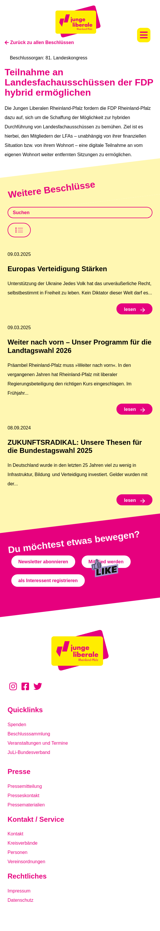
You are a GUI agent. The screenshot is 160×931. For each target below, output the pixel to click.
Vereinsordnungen (26, 861)
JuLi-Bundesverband (29, 752)
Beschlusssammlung (29, 733)
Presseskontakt (23, 795)
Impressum (19, 890)
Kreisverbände (22, 843)
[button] (143, 35)
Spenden (17, 724)
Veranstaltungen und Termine (38, 743)
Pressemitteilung (25, 786)
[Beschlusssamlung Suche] (80, 212)
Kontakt (15, 833)
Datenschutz (20, 900)
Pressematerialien (26, 804)
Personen (18, 852)
